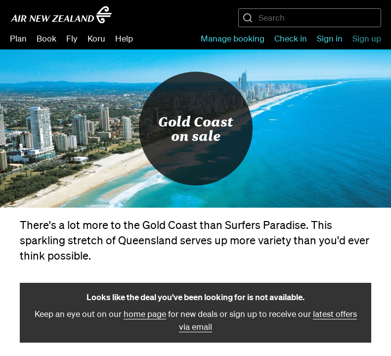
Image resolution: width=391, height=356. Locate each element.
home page (145, 314)
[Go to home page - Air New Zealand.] (61, 15)
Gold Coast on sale (195, 128)
